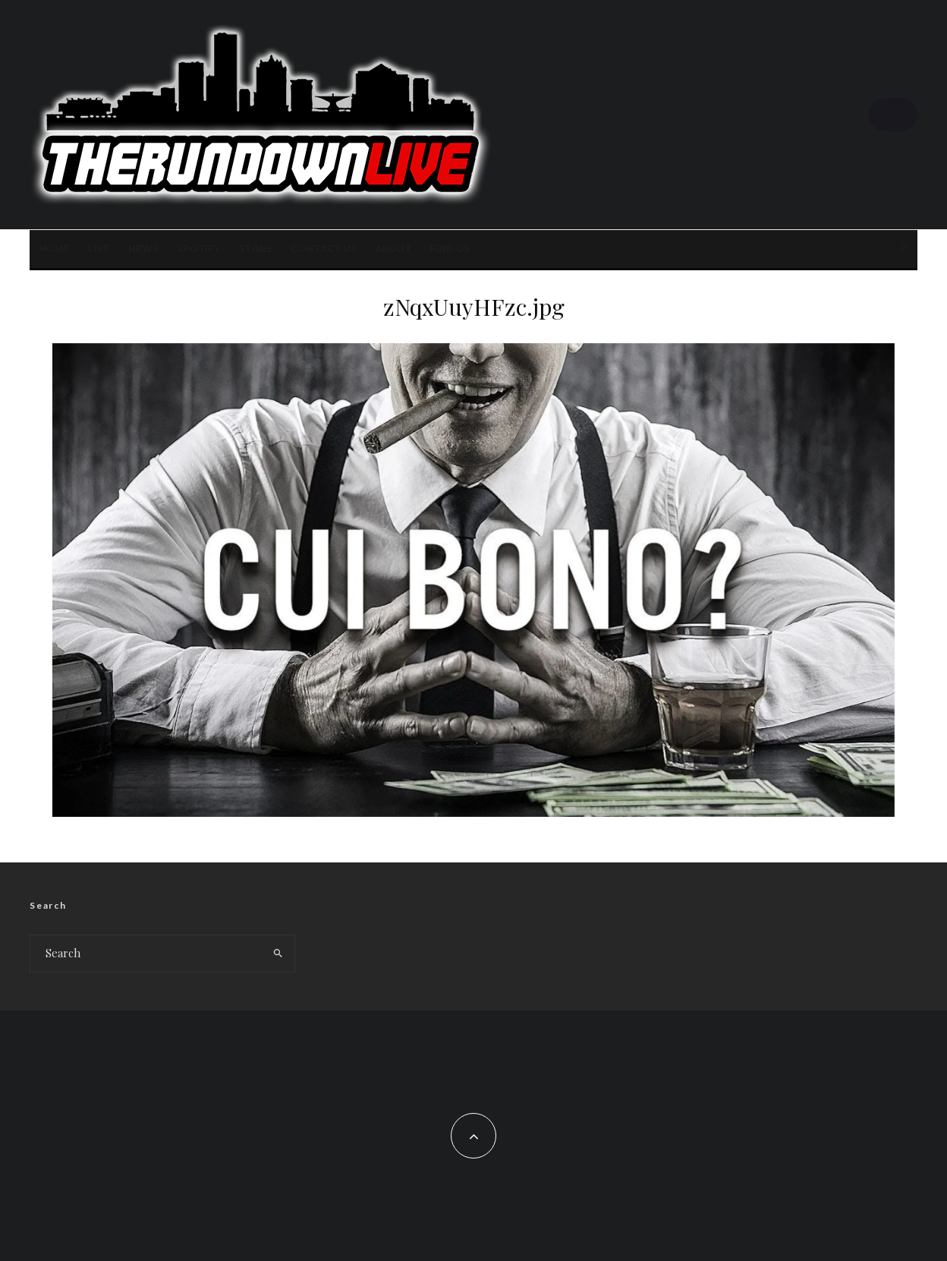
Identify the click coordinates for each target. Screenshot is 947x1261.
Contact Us (324, 248)
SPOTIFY (198, 248)
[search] (278, 953)
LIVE (99, 248)
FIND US (449, 248)
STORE (255, 248)
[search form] (146, 953)
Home (54, 248)
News (143, 248)
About (393, 248)
